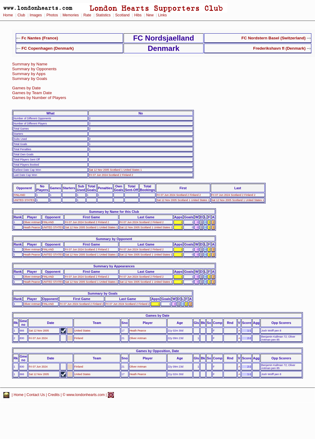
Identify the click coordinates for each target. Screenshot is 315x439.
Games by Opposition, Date (157, 351)
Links (162, 15)
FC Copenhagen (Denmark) (48, 48)
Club (21, 15)
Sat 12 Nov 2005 (39, 330)
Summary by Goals (29, 78)
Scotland (122, 15)
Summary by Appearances (113, 266)
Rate (87, 15)
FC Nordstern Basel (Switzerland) (273, 38)
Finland (78, 338)
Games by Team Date (32, 93)
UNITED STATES (24, 200)
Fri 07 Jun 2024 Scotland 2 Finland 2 (111, 175)
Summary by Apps (28, 73)
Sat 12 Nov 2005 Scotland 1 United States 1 (115, 169)
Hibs (137, 15)
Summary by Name (29, 64)
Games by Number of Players (39, 97)
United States (82, 330)
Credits (54, 395)
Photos (52, 15)
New (150, 15)
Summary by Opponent (114, 239)
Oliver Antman (32, 222)
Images (36, 15)
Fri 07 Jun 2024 (38, 338)
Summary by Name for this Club (114, 211)
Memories (70, 15)
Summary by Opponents (34, 69)
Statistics (103, 15)
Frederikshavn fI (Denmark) (279, 48)
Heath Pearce (32, 227)
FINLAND (19, 194)
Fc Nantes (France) (40, 38)
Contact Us (36, 395)
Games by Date (26, 88)
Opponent (24, 188)
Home (8, 15)
